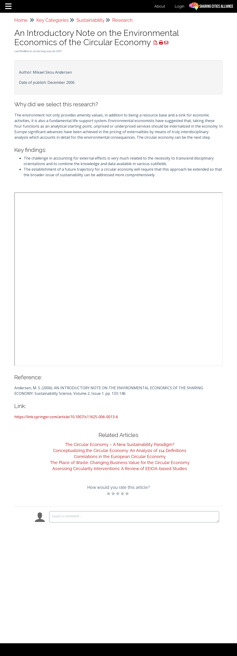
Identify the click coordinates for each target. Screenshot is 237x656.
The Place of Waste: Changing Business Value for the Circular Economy (120, 462)
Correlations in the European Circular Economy (120, 456)
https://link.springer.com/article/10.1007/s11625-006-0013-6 (66, 416)
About (159, 6)
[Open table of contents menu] (9, 5)
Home (21, 20)
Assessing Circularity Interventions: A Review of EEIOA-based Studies (119, 468)
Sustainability (90, 20)
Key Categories (52, 20)
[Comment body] (134, 517)
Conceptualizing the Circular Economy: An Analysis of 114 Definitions (119, 450)
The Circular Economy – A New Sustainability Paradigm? (120, 444)
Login (179, 6)
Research (122, 20)
